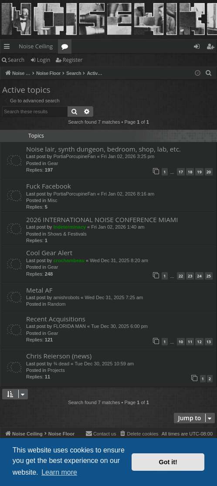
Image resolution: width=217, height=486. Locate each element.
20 (209, 172)
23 (190, 276)
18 (190, 172)
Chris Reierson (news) (59, 355)
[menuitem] (209, 73)
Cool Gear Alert (49, 252)
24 (199, 276)
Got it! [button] (168, 462)
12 (199, 341)
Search (16, 60)
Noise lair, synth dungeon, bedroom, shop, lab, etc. (103, 149)
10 (181, 341)
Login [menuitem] (198, 48)
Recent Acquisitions (55, 318)
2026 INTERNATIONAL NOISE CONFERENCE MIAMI (102, 219)
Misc (52, 200)
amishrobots (66, 297)
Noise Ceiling (36, 46)
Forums (66, 48)
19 (199, 172)
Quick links (8, 48)
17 (181, 172)
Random (56, 304)
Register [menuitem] (212, 48)
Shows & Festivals (67, 233)
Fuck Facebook (48, 186)
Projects (56, 370)
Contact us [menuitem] (100, 433)
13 (209, 341)
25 (209, 276)
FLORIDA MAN (69, 326)
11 (190, 341)
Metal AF (39, 290)
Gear (52, 163)
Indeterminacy (69, 227)
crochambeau (69, 260)
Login (43, 60)
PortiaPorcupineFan (74, 156)
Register (72, 60)
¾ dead (61, 363)
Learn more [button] (59, 472)
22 (181, 276)
